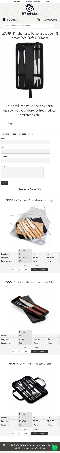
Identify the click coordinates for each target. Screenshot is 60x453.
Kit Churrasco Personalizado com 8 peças (30, 201)
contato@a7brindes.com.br (32, 2)
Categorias (12, 19)
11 (16, 2)
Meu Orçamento (49, 19)
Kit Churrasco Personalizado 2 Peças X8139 (30, 283)
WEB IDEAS (40, 449)
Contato (47, 2)
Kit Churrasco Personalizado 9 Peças (30, 365)
